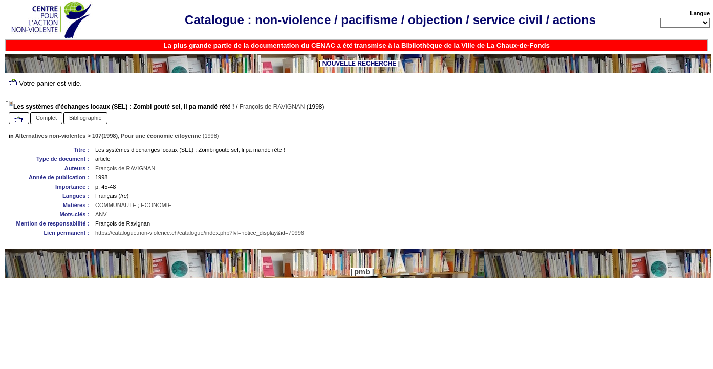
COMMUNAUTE (115, 205)
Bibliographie (85, 118)
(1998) (117, 136)
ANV (101, 214)
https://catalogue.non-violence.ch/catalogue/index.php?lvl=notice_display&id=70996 (199, 233)
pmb (362, 272)
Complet (46, 118)
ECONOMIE (156, 205)
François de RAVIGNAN (272, 106)
